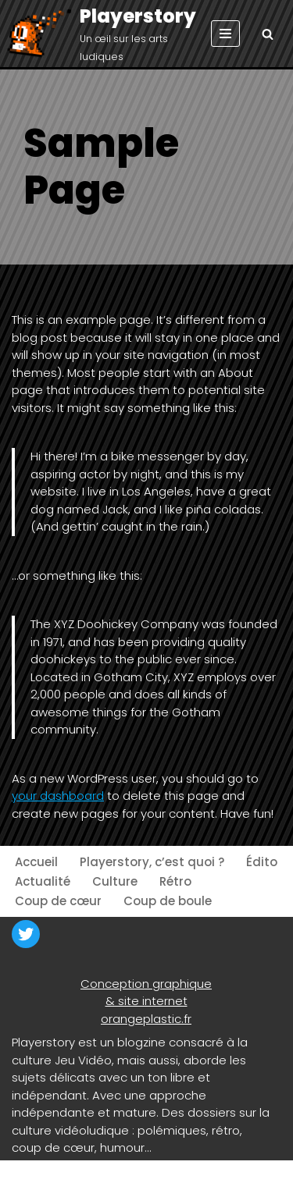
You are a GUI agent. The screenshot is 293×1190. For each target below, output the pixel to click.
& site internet (146, 1001)
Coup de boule (167, 901)
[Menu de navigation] (225, 33)
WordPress (156, 1175)
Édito (261, 862)
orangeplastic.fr (146, 1019)
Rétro (175, 881)
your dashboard (58, 795)
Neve (26, 1175)
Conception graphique (146, 983)
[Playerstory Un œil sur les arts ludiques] (105, 34)
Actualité (42, 881)
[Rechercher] (267, 34)
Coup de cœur (58, 901)
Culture (115, 881)
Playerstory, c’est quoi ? (152, 862)
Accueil (36, 862)
